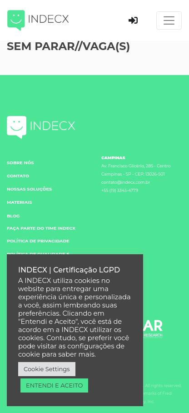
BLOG (13, 215)
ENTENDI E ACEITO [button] (54, 385)
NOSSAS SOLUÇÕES (29, 188)
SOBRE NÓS (20, 162)
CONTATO (18, 175)
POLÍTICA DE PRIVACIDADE (38, 240)
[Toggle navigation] (169, 20)
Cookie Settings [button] (47, 369)
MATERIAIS (19, 202)
